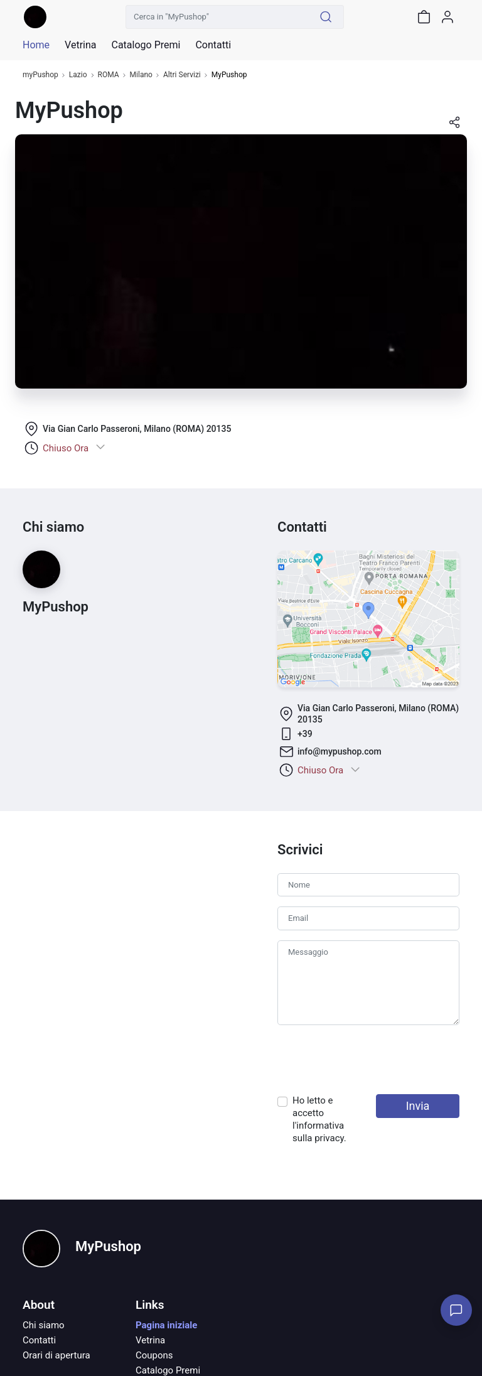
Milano (141, 75)
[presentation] (372, 1059)
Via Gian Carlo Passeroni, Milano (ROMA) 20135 (137, 429)
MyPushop (108, 1246)
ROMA (108, 75)
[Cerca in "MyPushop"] (217, 17)
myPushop (40, 75)
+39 (305, 734)
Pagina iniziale (166, 1325)
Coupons (154, 1355)
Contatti (39, 1340)
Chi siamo (44, 1325)
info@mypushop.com (339, 751)
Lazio (78, 75)
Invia (418, 1105)
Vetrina (150, 1340)
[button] (454, 126)
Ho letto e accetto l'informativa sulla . (319, 1119)
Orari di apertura (56, 1355)
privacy (329, 1138)
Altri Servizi (182, 75)
